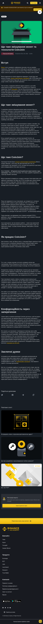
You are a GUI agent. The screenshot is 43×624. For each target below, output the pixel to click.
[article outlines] (40, 12)
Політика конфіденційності (9, 586)
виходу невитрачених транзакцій (20, 78)
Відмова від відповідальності (10, 589)
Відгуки (4, 594)
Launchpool (5, 567)
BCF (3, 561)
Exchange (5, 558)
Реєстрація (33, 3)
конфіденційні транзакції (23, 361)
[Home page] (15, 3)
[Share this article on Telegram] (23, 395)
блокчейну (14, 89)
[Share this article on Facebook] (12, 395)
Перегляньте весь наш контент (21, 521)
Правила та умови (7, 583)
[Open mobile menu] (40, 3)
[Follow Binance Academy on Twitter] (5, 607)
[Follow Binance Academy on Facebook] (3, 607)
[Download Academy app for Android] (16, 601)
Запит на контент (7, 592)
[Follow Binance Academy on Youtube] (10, 607)
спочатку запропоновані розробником (25, 161)
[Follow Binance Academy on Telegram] (7, 607)
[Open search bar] (27, 3)
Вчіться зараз (37, 9)
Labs (3, 564)
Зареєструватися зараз (21, 505)
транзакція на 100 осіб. (13, 343)
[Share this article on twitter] (2, 395)
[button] (40, 3)
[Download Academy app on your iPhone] (6, 601)
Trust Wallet (5, 573)
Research (4, 570)
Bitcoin (3, 67)
